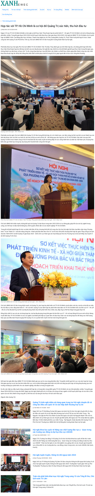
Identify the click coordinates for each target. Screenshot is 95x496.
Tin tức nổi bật (16, 9)
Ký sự (49, 9)
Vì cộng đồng (58, 9)
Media (67, 9)
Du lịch (42, 9)
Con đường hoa (7, 14)
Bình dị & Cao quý (77, 9)
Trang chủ (5, 9)
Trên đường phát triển (30, 9)
